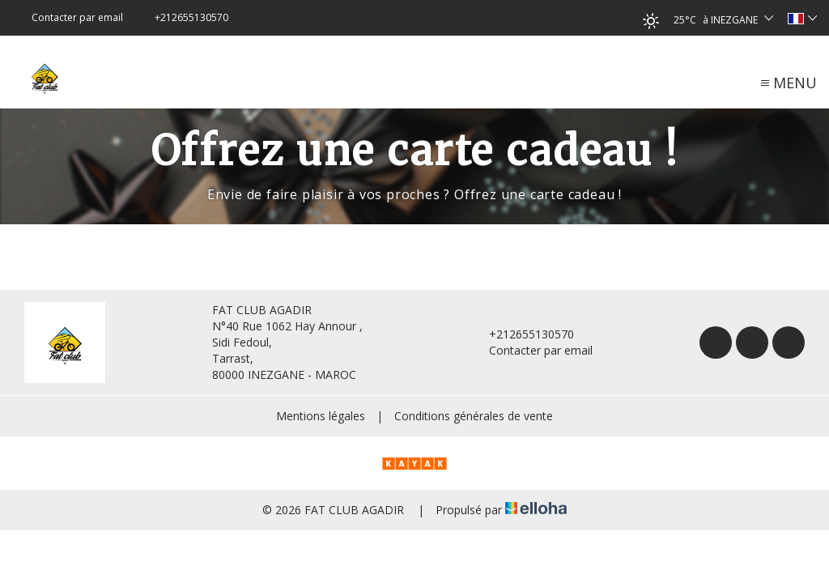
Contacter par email (531, 350)
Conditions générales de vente (473, 415)
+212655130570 (522, 334)
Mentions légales (320, 415)
